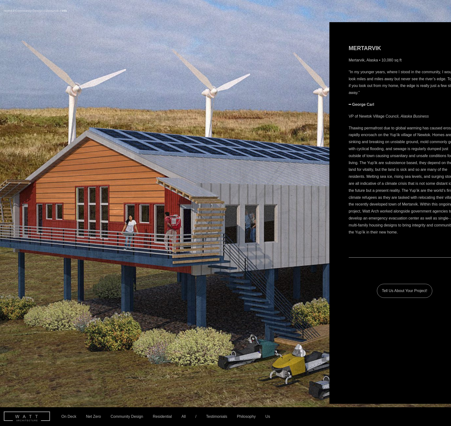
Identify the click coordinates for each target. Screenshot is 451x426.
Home (8, 11)
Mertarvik (52, 11)
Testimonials (216, 416)
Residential (162, 416)
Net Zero (93, 416)
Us (267, 416)
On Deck (68, 416)
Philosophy (246, 416)
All (184, 416)
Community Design (127, 416)
